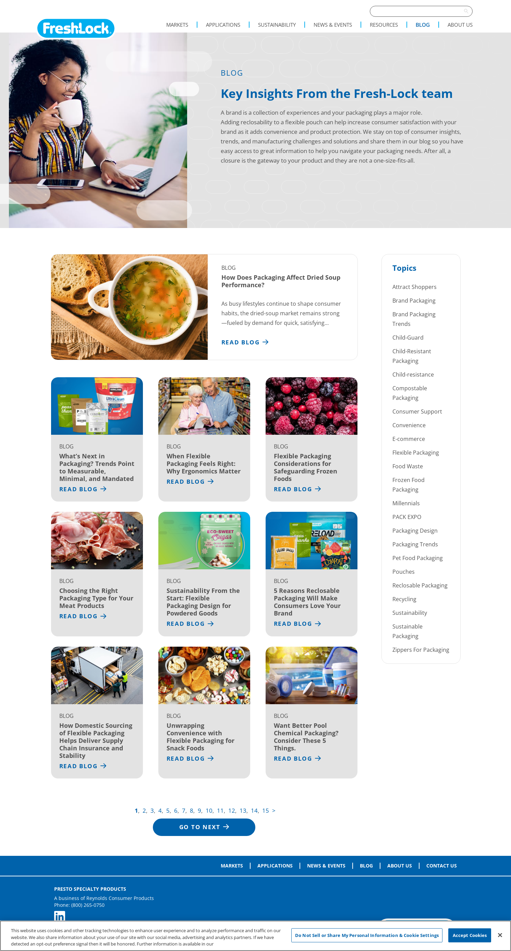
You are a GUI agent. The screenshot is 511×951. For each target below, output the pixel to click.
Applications (223, 25)
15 (265, 810)
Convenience (409, 425)
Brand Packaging (414, 300)
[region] (255, 936)
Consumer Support (417, 411)
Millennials (406, 503)
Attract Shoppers (414, 287)
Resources (384, 25)
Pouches (403, 571)
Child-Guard (408, 337)
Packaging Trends (415, 544)
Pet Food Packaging (417, 558)
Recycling (404, 599)
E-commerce (408, 439)
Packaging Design (415, 530)
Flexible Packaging (415, 452)
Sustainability (277, 25)
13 (243, 810)
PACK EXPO (406, 517)
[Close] (500, 934)
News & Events (333, 25)
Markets (177, 25)
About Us (460, 25)
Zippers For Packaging (420, 650)
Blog (423, 25)
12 (231, 810)
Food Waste (407, 466)
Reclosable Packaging (420, 585)
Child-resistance (413, 374)
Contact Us (441, 866)
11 (220, 810)
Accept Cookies (470, 935)
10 (209, 810)
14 (254, 810)
